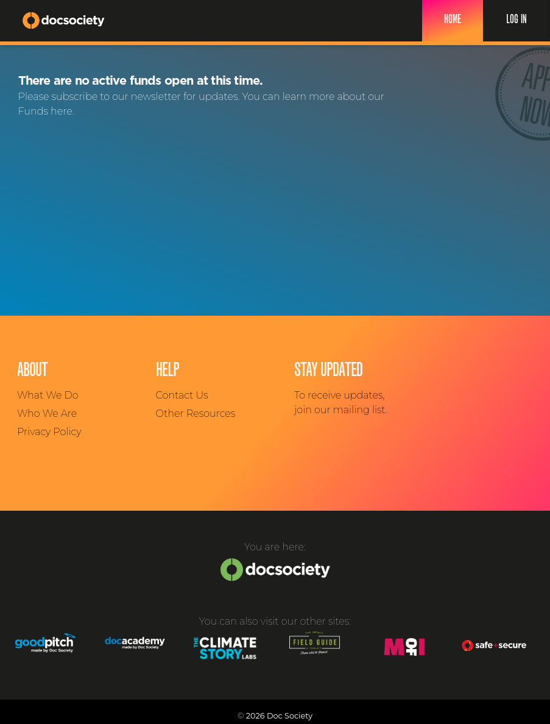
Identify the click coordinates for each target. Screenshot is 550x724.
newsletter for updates (184, 96)
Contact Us (182, 395)
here (61, 111)
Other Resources (196, 413)
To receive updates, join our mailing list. (340, 402)
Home (452, 20)
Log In (516, 20)
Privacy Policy (49, 432)
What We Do (47, 395)
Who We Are (47, 413)
